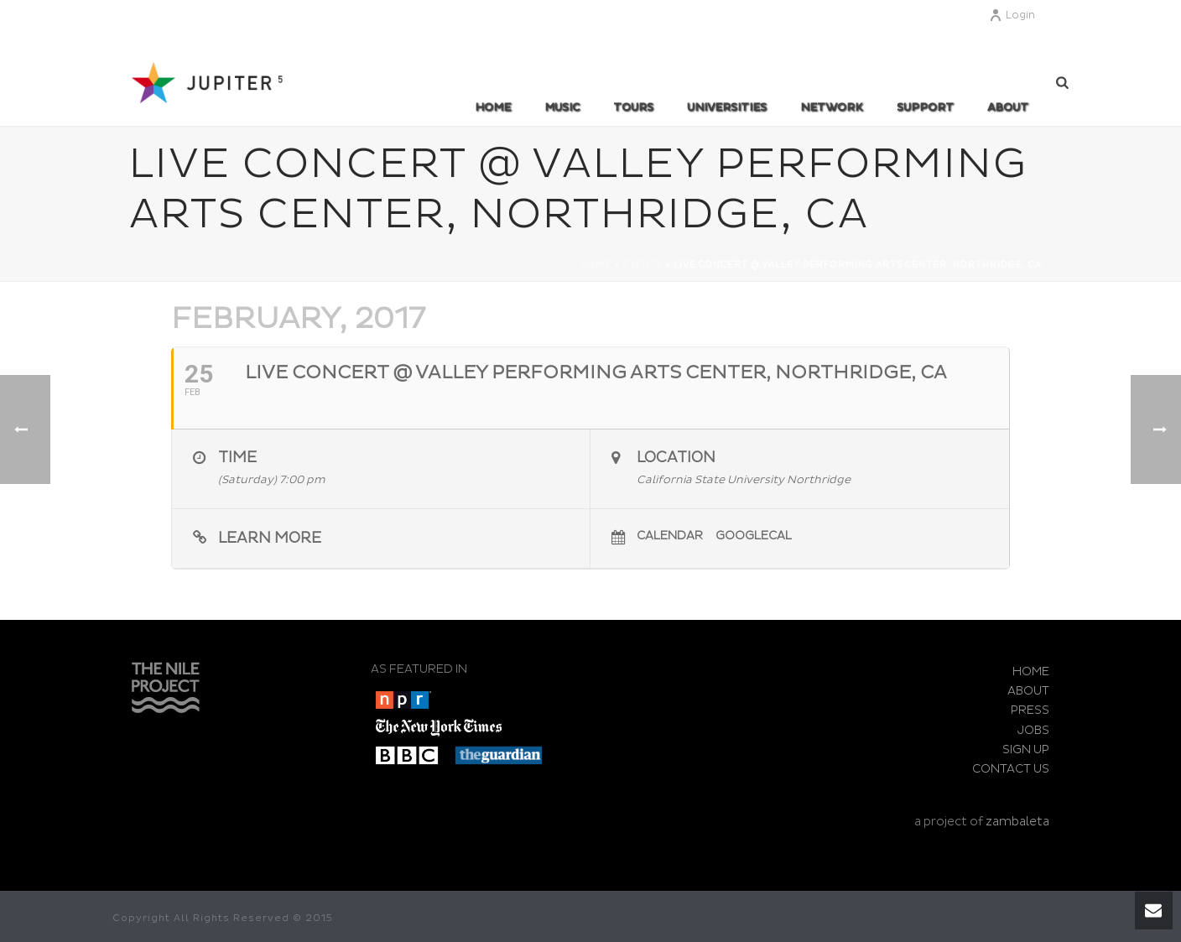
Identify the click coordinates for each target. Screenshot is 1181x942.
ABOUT (1007, 107)
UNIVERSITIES (727, 107)
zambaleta (1017, 821)
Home (493, 107)
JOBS (1033, 730)
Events (642, 265)
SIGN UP (1025, 749)
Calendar (670, 535)
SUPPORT (925, 107)
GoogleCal (753, 535)
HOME (1030, 671)
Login (1012, 15)
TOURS (633, 107)
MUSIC (562, 107)
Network (831, 107)
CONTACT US (1010, 769)
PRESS (1030, 710)
